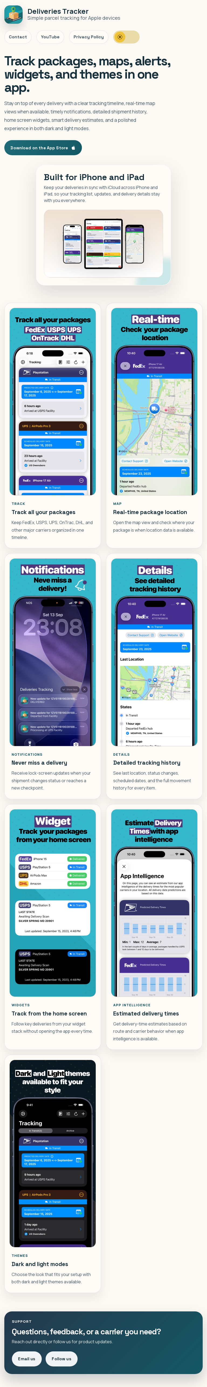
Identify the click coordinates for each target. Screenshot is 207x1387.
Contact (18, 37)
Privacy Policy (89, 37)
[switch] (126, 37)
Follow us (61, 1358)
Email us (26, 1358)
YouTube (50, 37)
